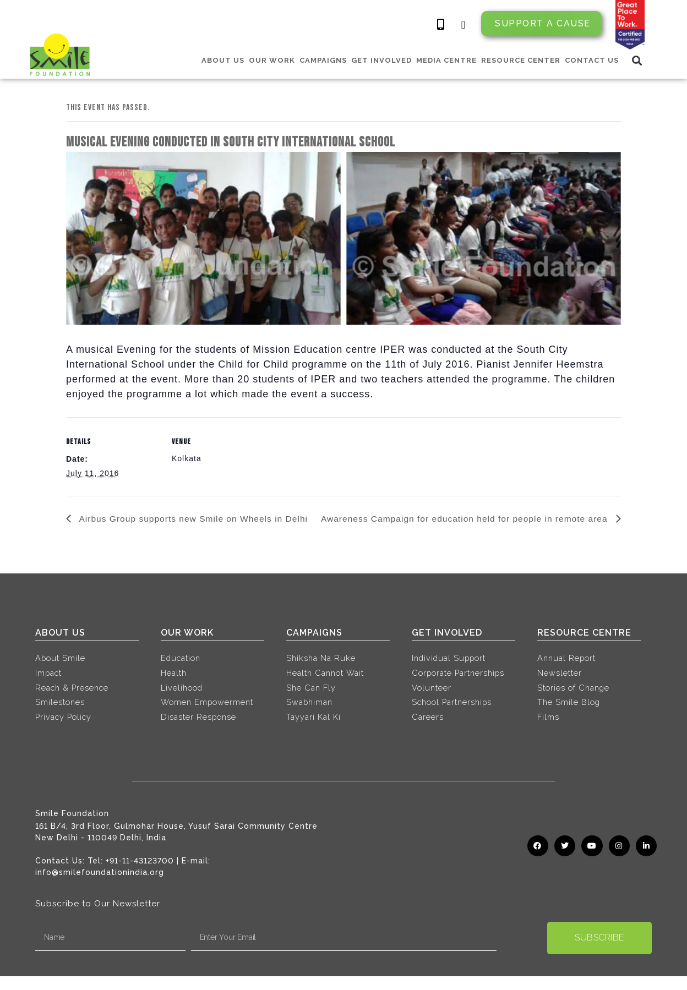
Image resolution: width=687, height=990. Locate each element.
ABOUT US (222, 60)
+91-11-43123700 (140, 874)
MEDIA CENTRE (446, 60)
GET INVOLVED (381, 60)
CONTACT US (592, 60)
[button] (637, 60)
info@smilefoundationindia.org (99, 886)
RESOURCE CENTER (520, 60)
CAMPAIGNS (323, 60)
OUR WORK (272, 60)
